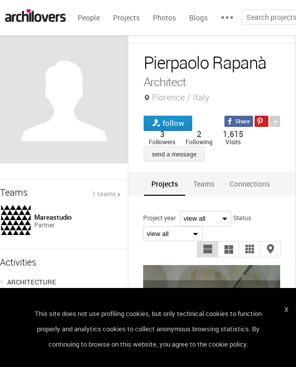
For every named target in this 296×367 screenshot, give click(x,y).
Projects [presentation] (164, 184)
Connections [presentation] (250, 184)
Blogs (198, 17)
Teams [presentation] (203, 184)
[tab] (165, 184)
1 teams (104, 194)
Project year (159, 218)
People (89, 17)
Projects (126, 17)
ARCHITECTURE (31, 281)
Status (242, 218)
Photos (164, 17)
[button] (207, 249)
